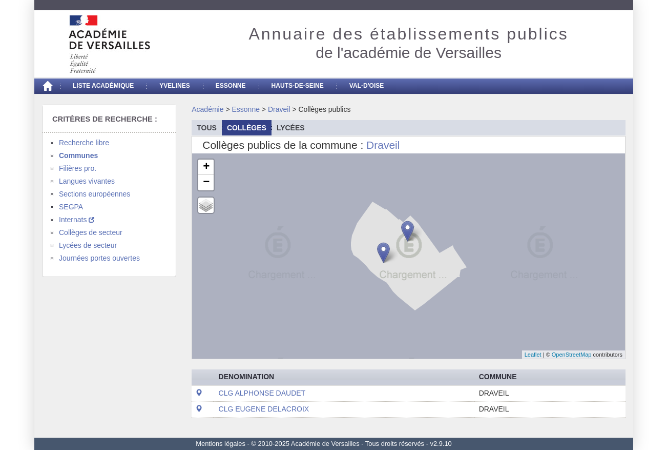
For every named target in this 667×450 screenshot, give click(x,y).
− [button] (206, 182)
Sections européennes (94, 194)
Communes (78, 155)
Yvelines (174, 85)
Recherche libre (84, 143)
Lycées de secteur (88, 245)
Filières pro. (77, 168)
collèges (246, 128)
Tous (207, 128)
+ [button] (206, 167)
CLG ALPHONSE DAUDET (262, 393)
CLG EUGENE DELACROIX (264, 409)
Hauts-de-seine (298, 85)
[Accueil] (47, 86)
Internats (76, 220)
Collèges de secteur (90, 232)
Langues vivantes (87, 181)
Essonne (231, 85)
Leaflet (533, 354)
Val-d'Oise (366, 85)
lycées (291, 128)
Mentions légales (220, 443)
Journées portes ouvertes (99, 258)
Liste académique (103, 85)
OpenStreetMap (572, 354)
